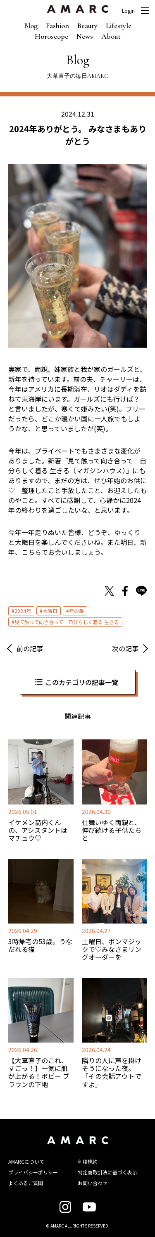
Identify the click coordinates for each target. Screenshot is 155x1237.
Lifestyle (118, 25)
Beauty (87, 25)
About (111, 36)
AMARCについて (26, 1161)
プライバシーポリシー (33, 1172)
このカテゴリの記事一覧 (81, 682)
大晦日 (50, 610)
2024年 (22, 610)
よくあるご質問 (25, 1182)
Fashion (57, 25)
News (84, 36)
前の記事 (30, 648)
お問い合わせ (92, 1182)
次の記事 (125, 648)
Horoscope (51, 36)
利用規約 (88, 1161)
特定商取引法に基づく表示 (107, 1172)
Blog (31, 25)
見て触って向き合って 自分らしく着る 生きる (66, 621)
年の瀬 (76, 610)
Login (128, 10)
